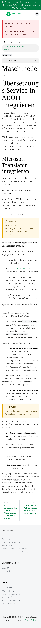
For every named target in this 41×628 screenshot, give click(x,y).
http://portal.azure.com (27, 268)
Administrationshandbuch (11, 542)
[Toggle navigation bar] (3, 14)
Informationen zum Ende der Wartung (15, 552)
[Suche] (37, 14)
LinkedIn (6, 571)
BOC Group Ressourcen (11, 600)
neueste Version (21, 31)
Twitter (5, 568)
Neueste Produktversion (11, 594)
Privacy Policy (30, 620)
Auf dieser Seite (10, 60)
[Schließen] (39, 5)
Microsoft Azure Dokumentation (17, 414)
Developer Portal (8, 604)
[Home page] (4, 42)
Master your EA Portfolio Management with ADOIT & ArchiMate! (19, 6)
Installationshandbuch (9, 545)
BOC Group (7, 588)
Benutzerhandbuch (8, 539)
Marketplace (7, 597)
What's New (6, 536)
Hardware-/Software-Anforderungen (14, 549)
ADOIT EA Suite (8, 591)
